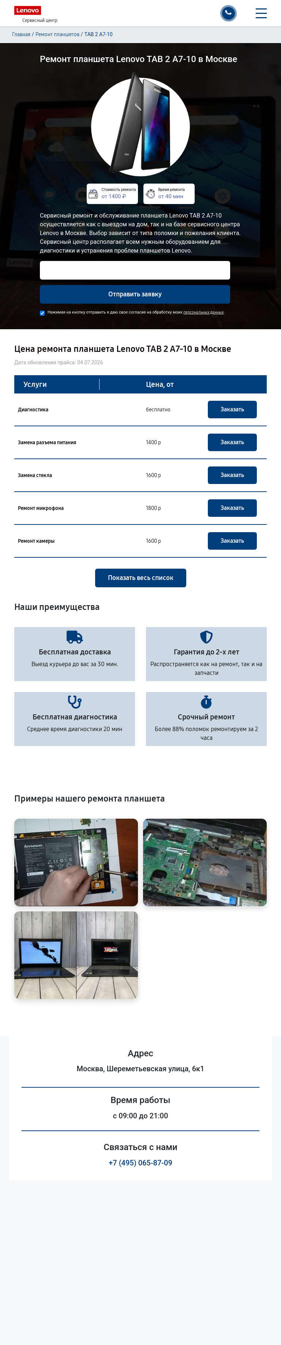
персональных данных (203, 312)
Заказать (232, 409)
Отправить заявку (135, 294)
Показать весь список (140, 578)
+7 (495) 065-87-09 (140, 1162)
